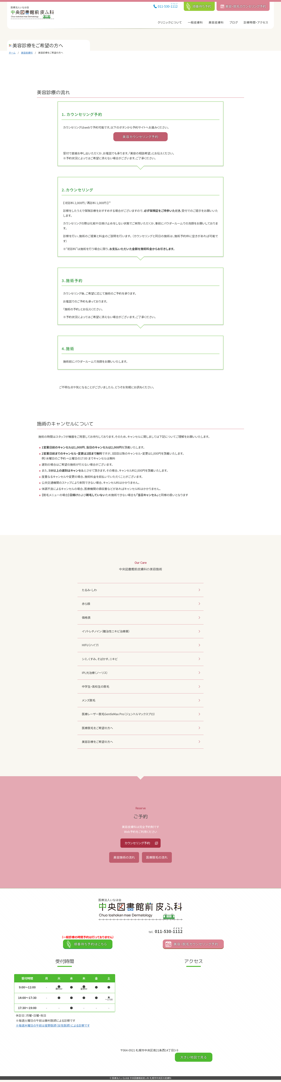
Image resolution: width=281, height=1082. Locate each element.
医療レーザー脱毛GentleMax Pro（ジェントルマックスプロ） (118, 714)
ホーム (12, 52)
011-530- (168, 6)
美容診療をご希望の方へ (97, 741)
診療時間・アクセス (256, 22)
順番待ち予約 (201, 6)
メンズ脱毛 (88, 700)
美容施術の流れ (123, 859)
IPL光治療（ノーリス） (95, 672)
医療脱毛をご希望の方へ (97, 728)
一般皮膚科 (195, 22)
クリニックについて (170, 22)
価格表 (86, 617)
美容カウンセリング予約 (140, 136)
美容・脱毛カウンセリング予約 (245, 6)
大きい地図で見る (193, 1059)
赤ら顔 (86, 603)
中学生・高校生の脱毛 (95, 686)
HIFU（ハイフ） (90, 645)
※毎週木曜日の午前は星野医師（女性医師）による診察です (53, 1027)
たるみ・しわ (89, 590)
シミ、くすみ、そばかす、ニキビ (100, 659)
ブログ (233, 22)
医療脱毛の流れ (158, 859)
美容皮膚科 (216, 22)
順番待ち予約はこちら (90, 946)
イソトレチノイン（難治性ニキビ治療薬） (106, 631)
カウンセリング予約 (137, 843)
